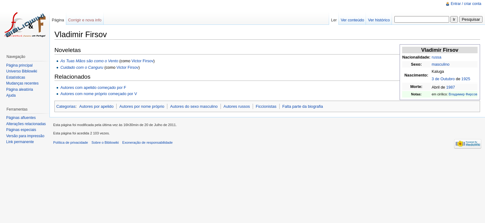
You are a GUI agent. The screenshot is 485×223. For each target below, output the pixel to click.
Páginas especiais (21, 130)
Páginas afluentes (21, 118)
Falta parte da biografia (302, 106)
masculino (441, 64)
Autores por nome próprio (141, 106)
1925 (465, 79)
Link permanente (20, 142)
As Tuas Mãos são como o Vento (89, 61)
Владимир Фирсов (463, 94)
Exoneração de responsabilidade (147, 142)
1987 (450, 87)
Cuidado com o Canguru (81, 67)
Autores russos (237, 106)
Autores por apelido (96, 106)
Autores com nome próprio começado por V (98, 93)
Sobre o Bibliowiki (105, 142)
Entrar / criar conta (466, 4)
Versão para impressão (25, 136)
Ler (334, 20)
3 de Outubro (443, 79)
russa (436, 57)
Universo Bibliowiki (21, 71)
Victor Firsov (142, 61)
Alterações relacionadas (26, 124)
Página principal (19, 65)
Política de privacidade (70, 142)
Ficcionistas (266, 106)
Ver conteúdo (352, 20)
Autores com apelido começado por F (93, 87)
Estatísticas (15, 77)
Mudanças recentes (22, 83)
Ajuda (11, 95)
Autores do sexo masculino (194, 106)
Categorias (65, 106)
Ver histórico (379, 20)
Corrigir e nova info (84, 20)
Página (58, 20)
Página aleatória (19, 89)
